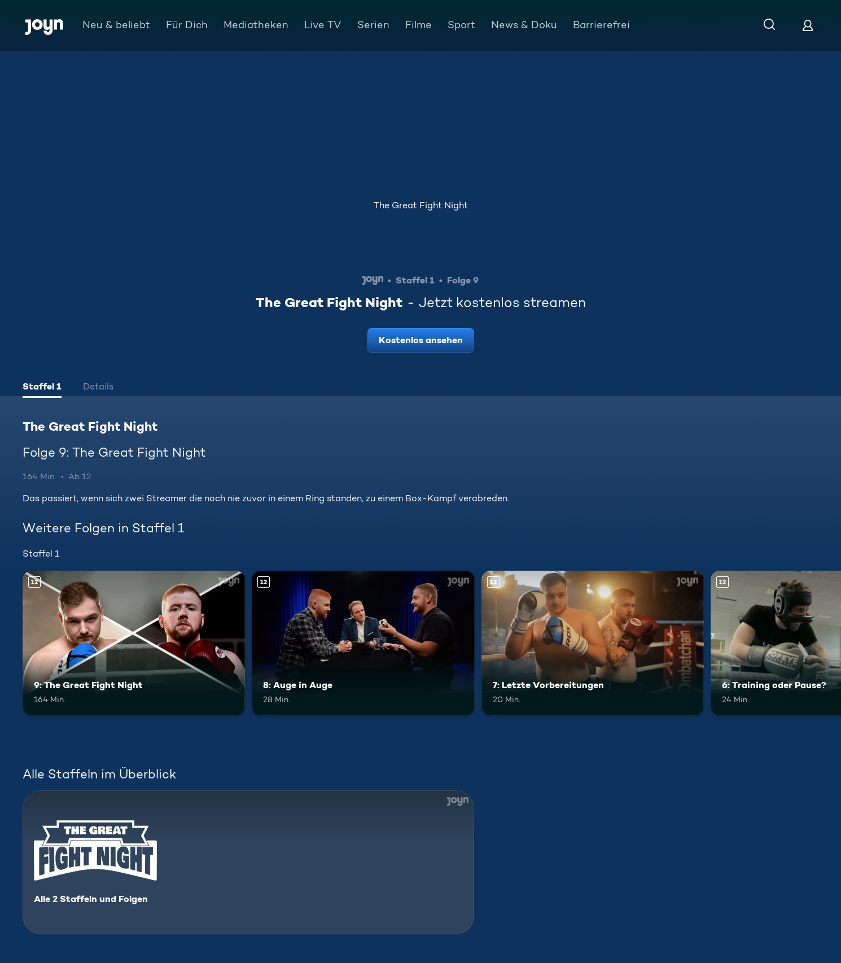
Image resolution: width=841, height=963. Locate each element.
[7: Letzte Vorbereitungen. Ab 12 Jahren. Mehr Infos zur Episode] (592, 643)
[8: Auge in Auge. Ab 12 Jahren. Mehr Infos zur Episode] (363, 643)
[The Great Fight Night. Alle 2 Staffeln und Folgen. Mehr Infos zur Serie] (248, 862)
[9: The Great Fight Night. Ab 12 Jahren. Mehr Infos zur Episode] (134, 643)
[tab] (42, 388)
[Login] (808, 25)
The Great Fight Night (421, 205)
